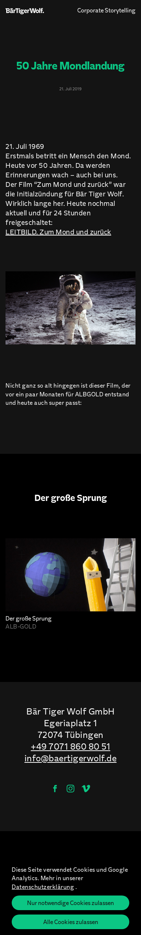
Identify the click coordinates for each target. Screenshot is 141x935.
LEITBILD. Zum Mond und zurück (58, 231)
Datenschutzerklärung (43, 886)
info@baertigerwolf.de (71, 758)
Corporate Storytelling (106, 10)
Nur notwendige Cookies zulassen (70, 902)
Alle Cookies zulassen (70, 921)
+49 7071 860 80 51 (70, 746)
